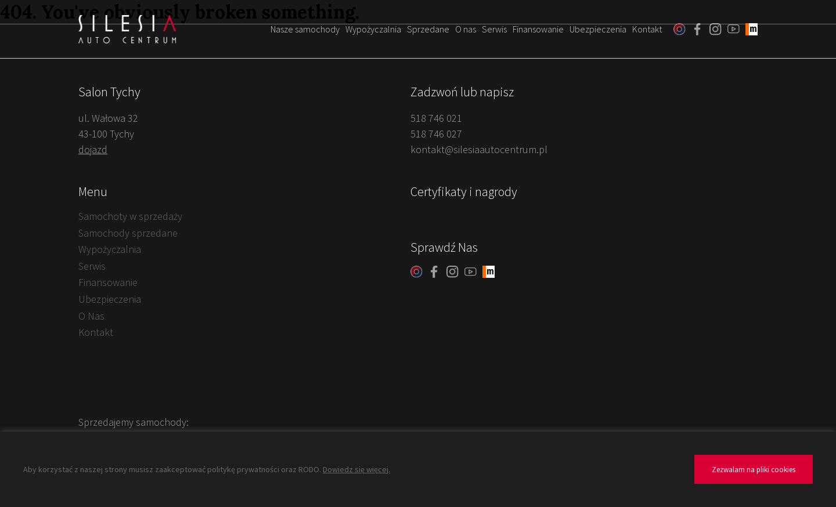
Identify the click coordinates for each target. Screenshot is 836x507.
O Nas (91, 316)
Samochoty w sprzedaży (130, 216)
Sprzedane (428, 29)
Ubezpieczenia (598, 29)
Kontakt (647, 29)
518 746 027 (436, 133)
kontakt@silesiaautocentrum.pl (478, 149)
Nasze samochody (305, 29)
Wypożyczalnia (373, 29)
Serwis (494, 29)
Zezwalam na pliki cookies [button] (753, 470)
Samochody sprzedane (128, 233)
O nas (465, 29)
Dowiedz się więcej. (356, 469)
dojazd (92, 149)
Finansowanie (538, 29)
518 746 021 (436, 118)
